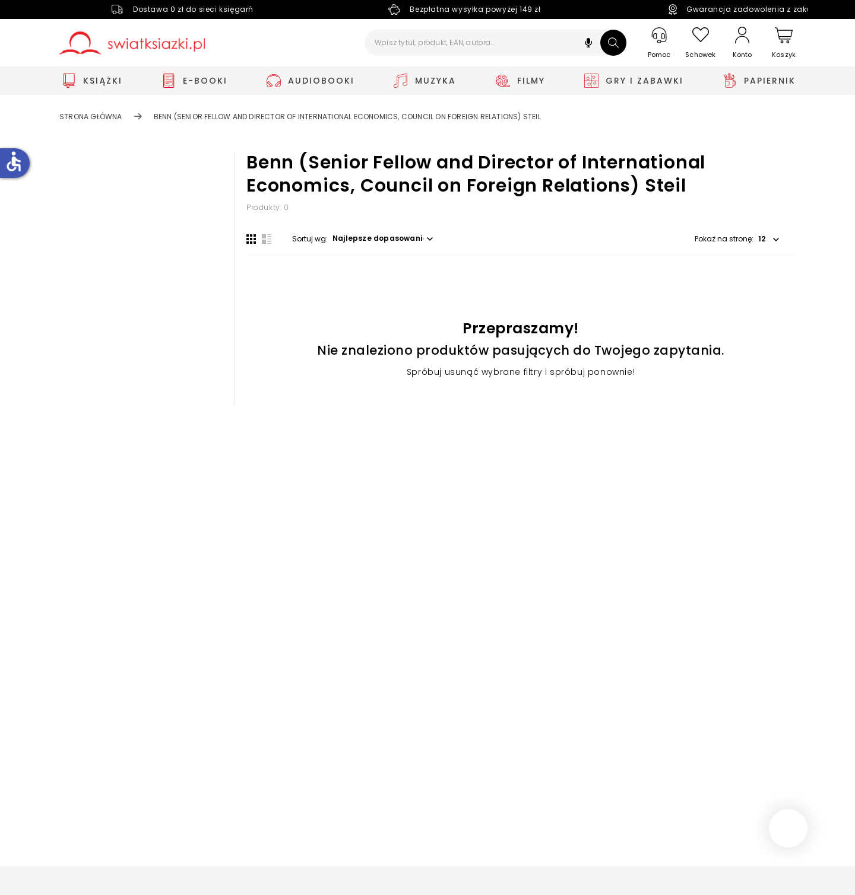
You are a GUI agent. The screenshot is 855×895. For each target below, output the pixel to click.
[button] (588, 44)
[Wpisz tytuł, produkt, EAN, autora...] (495, 43)
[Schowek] (700, 43)
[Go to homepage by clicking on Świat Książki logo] (132, 43)
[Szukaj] (613, 43)
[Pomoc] (659, 43)
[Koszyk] (784, 43)
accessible (14, 161)
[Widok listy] (266, 239)
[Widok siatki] (251, 239)
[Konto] (742, 43)
